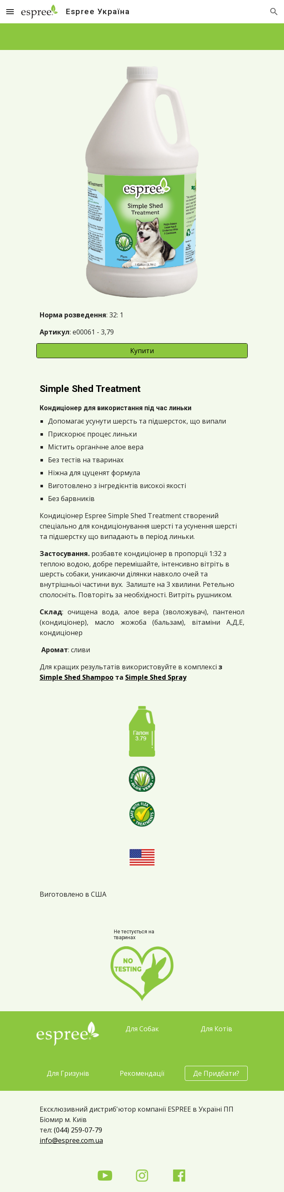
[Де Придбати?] (216, 1073)
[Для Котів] (216, 1028)
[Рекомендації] (142, 1073)
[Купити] (142, 350)
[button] (10, 11)
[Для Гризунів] (67, 1073)
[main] (142, 323)
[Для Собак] (142, 1028)
